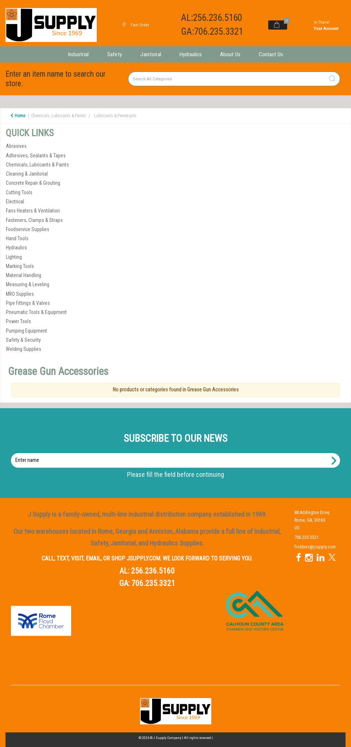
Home (17, 115)
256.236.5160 (153, 570)
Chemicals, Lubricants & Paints (58, 115)
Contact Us (271, 54)
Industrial (78, 54)
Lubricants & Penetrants (115, 115)
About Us (230, 54)
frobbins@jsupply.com (315, 546)
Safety (114, 54)
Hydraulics (191, 54)
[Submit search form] (332, 79)
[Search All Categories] (234, 79)
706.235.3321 (153, 583)
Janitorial (150, 54)
